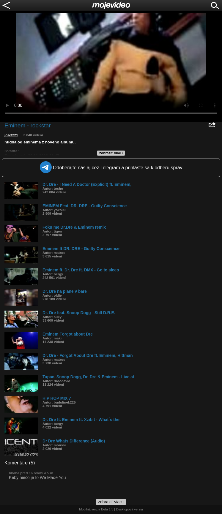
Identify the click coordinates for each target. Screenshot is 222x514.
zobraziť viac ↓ (111, 153)
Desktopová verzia (129, 509)
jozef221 (11, 135)
